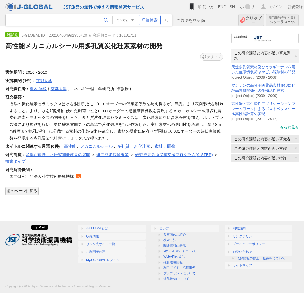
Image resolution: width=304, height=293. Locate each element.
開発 (171, 146)
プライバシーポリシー (249, 244)
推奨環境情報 (173, 262)
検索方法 (169, 240)
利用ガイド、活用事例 (179, 268)
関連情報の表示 (174, 246)
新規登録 (295, 7)
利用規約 (239, 228)
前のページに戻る (22, 191)
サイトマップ (242, 265)
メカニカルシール (96, 146)
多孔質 (123, 146)
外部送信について (176, 279)
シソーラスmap (282, 20)
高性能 (70, 146)
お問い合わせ (242, 252)
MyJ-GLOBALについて (179, 251)
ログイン (274, 7)
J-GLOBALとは (97, 228)
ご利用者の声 (95, 252)
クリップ (253, 20)
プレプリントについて (179, 273)
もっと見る (289, 127)
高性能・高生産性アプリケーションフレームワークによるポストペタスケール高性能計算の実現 (263, 109)
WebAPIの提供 (174, 257)
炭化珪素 (142, 146)
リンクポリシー (244, 236)
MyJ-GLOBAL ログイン (103, 260)
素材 (158, 146)
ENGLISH (226, 7)
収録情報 (92, 236)
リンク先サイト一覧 (100, 244)
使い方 (208, 7)
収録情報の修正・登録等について (261, 258)
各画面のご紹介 (174, 234)
